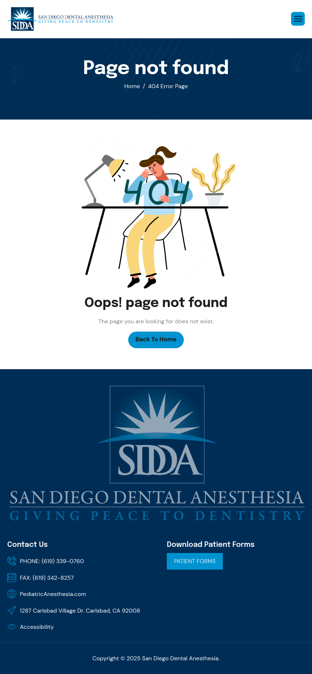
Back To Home (155, 340)
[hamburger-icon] (298, 19)
